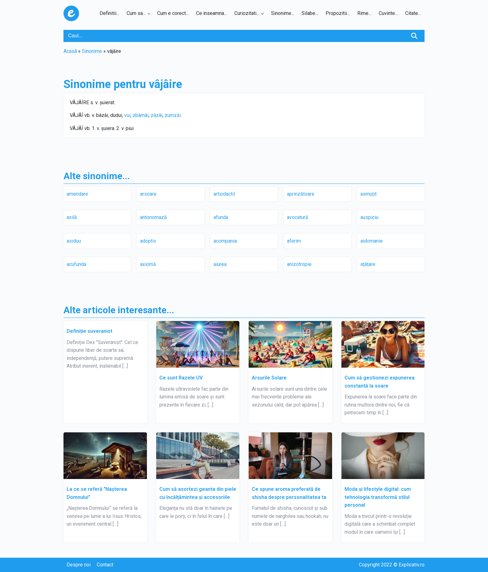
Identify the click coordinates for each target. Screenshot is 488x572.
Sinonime (92, 51)
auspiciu (369, 217)
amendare (77, 194)
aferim (294, 241)
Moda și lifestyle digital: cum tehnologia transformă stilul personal (378, 497)
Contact (105, 565)
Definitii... (109, 13)
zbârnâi (140, 115)
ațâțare (367, 264)
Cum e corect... (173, 13)
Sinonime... (282, 13)
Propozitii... (338, 13)
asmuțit (368, 194)
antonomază (153, 217)
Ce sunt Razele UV (181, 378)
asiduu (74, 241)
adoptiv (148, 241)
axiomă (148, 264)
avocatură (297, 217)
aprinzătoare (300, 194)
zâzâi (156, 115)
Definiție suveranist (89, 331)
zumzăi (173, 115)
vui (127, 115)
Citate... (413, 13)
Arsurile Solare (269, 378)
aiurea (220, 264)
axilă (72, 217)
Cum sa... (136, 13)
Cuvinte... (388, 13)
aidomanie (371, 241)
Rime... (364, 13)
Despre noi (79, 565)
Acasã (70, 51)
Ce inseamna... (211, 13)
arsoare (148, 194)
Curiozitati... (246, 13)
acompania (225, 241)
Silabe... (310, 13)
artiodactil (224, 194)
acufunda (76, 264)
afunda (221, 217)
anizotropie (299, 264)
